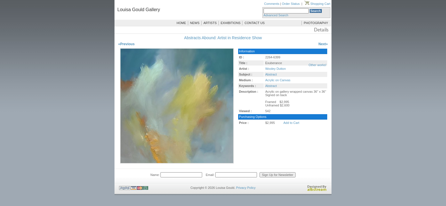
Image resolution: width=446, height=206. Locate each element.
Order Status (291, 3)
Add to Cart (292, 122)
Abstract (271, 74)
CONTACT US (254, 23)
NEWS (195, 23)
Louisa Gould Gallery (138, 9)
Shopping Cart (317, 3)
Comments (271, 3)
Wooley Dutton (275, 68)
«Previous (126, 44)
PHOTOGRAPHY (316, 23)
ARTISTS (210, 23)
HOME (181, 23)
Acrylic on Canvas (277, 80)
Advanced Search (276, 15)
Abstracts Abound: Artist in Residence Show (223, 37)
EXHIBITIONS (231, 23)
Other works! (317, 65)
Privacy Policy (246, 187)
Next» (323, 44)
